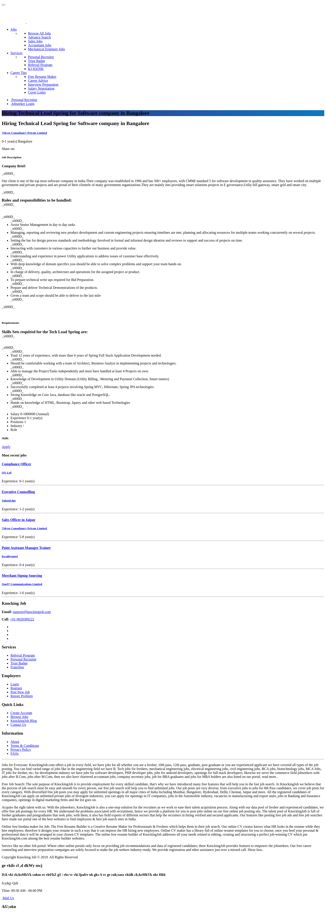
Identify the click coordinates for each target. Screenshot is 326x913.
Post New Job (20, 692)
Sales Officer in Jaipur (18, 520)
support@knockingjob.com (32, 612)
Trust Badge (36, 61)
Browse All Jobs (39, 33)
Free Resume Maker (42, 76)
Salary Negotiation (41, 88)
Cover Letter (37, 92)
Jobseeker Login (22, 104)
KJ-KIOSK (36, 69)
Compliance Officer (16, 464)
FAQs (14, 753)
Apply (6, 447)
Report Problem (21, 696)
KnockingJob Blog (23, 721)
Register (16, 688)
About (14, 742)
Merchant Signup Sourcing (22, 575)
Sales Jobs (35, 41)
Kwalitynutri (10, 556)
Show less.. (255, 850)
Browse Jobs (19, 717)
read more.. (270, 777)
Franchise (17, 667)
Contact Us (18, 725)
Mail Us (8, 898)
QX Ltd (6, 472)
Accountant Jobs (39, 45)
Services (16, 53)
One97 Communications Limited (22, 584)
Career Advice (38, 80)
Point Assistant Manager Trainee (26, 548)
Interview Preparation (43, 84)
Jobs (13, 29)
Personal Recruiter (41, 57)
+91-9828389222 (22, 619)
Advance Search (39, 37)
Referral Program (40, 65)
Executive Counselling (18, 492)
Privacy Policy (20, 749)
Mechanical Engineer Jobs (46, 49)
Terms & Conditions (24, 745)
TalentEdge (9, 500)
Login (14, 684)
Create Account (21, 713)
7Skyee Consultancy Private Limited (24, 132)
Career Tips (18, 73)
